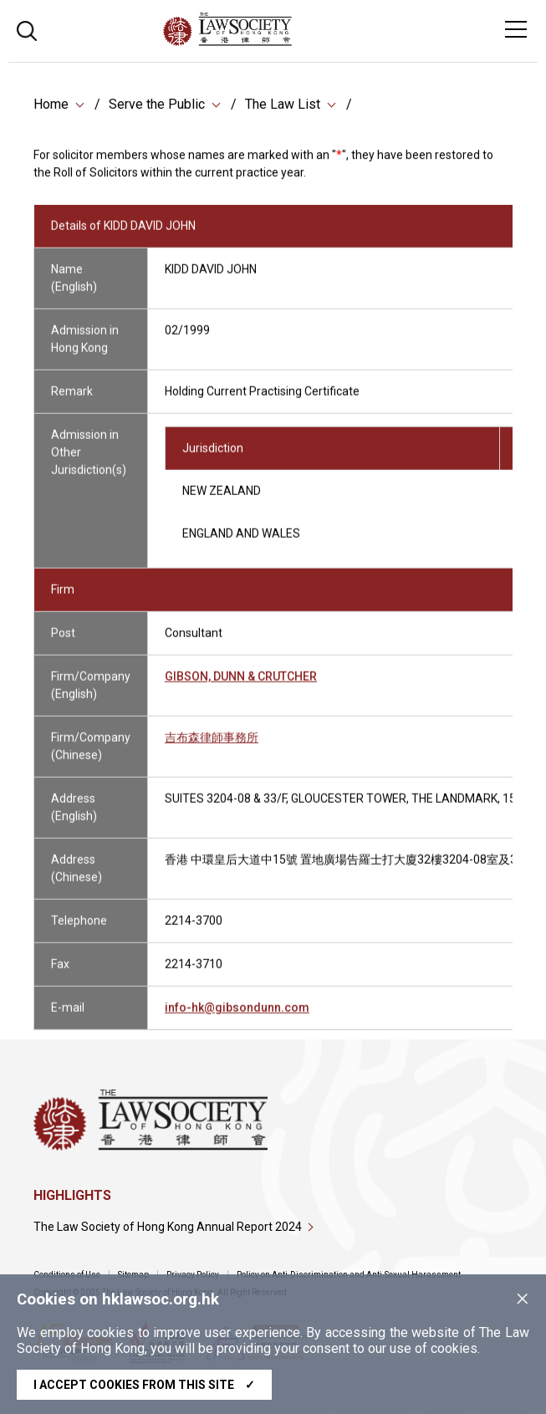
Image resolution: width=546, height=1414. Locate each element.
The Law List (282, 106)
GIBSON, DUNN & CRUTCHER (241, 685)
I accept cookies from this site (144, 1384)
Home (51, 106)
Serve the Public (157, 106)
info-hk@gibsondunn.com (237, 1016)
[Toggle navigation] (516, 29)
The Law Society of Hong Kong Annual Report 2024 (167, 1226)
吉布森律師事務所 (211, 746)
